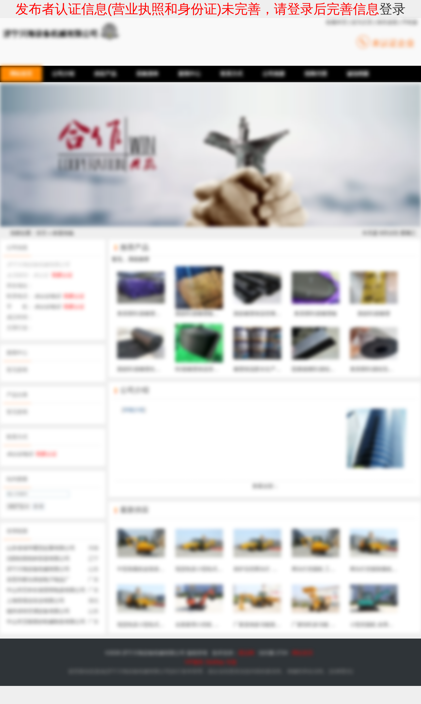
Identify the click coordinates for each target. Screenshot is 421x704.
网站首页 (302, 653)
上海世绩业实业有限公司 (35, 600)
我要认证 (62, 275)
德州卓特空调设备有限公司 (38, 611)
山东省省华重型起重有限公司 (41, 548)
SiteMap (215, 662)
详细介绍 (133, 410)
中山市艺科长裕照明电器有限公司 (46, 590)
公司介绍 (134, 390)
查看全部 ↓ (264, 486)
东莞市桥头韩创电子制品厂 (38, 579)
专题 (231, 662)
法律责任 (340, 671)
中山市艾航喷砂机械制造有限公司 (46, 621)
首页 (41, 233)
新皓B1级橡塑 (374, 291)
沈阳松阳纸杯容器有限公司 (38, 558)
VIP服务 (194, 662)
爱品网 (246, 653)
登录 (392, 9)
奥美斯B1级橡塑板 (315, 291)
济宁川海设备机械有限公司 (38, 569)
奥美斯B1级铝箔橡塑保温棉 (382, 347)
